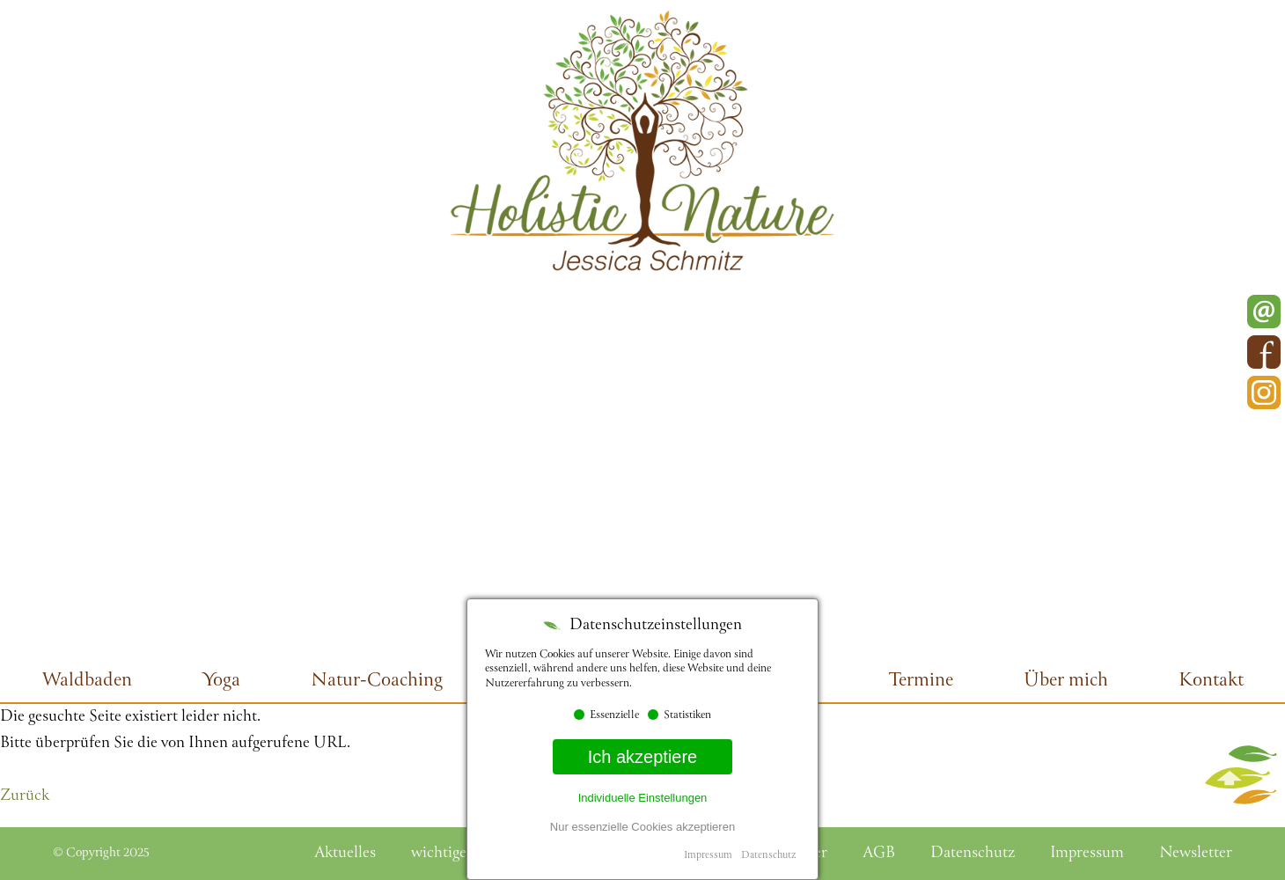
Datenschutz (768, 855)
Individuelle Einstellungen (643, 797)
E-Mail (1264, 311)
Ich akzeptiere (643, 756)
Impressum (708, 855)
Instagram (1264, 392)
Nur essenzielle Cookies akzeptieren (642, 826)
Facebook (1264, 352)
